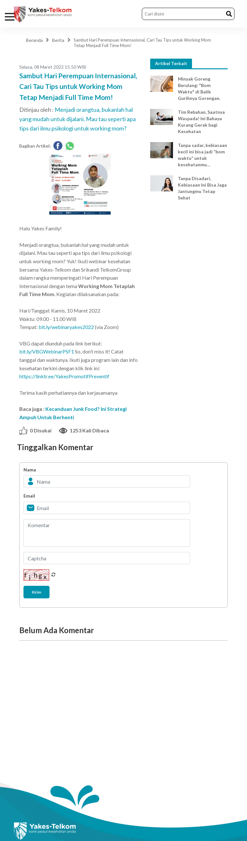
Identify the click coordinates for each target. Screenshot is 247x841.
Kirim (36, 592)
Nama (29, 469)
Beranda (34, 40)
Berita (58, 40)
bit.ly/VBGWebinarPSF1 (46, 351)
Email (29, 495)
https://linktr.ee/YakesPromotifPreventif (64, 376)
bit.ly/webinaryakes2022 (66, 327)
